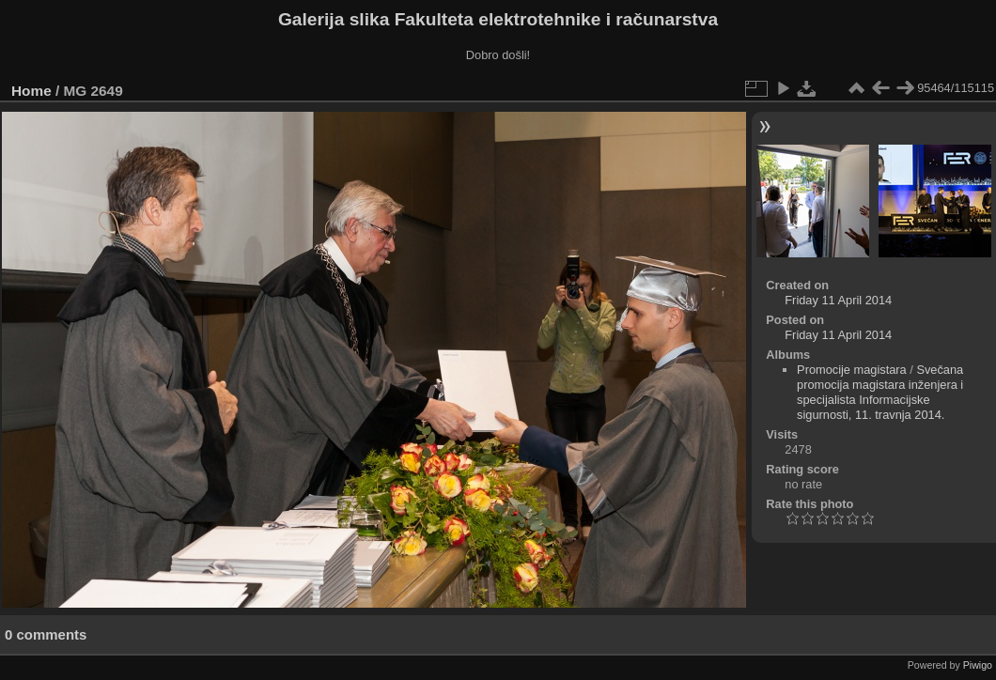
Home (31, 91)
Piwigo (977, 665)
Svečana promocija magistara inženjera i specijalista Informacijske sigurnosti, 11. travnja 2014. (880, 392)
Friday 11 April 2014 (838, 300)
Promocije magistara (852, 370)
